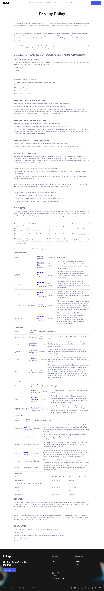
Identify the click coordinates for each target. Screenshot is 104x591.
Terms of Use (36, 588)
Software (54, 559)
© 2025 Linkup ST (8, 588)
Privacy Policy (22, 588)
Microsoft (26, 452)
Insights (77, 564)
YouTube (40, 304)
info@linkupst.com (57, 576)
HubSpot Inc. (33, 343)
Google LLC (33, 370)
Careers (77, 561)
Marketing (55, 564)
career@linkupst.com (58, 578)
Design (54, 561)
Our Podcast (78, 559)
